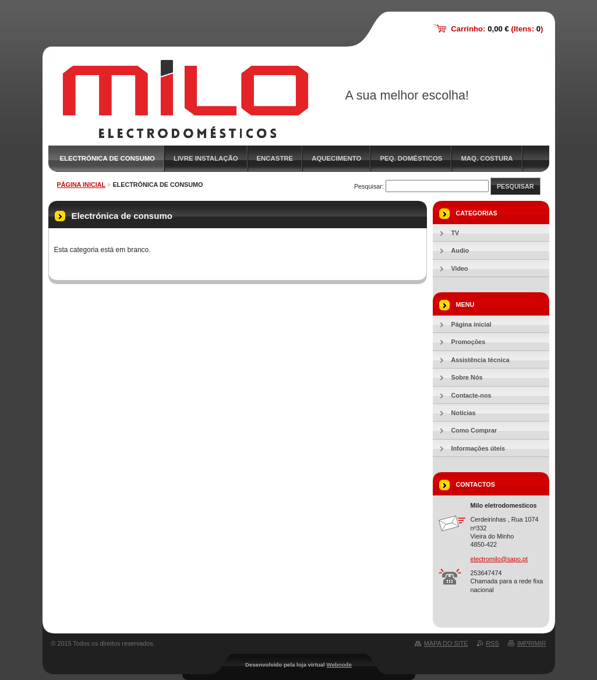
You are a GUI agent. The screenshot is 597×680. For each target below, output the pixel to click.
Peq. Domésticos (411, 158)
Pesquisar (515, 186)
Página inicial (81, 184)
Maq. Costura (487, 158)
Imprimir (531, 643)
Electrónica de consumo (107, 158)
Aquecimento (336, 158)
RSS (492, 643)
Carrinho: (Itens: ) (497, 28)
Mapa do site (446, 643)
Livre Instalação (206, 158)
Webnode (339, 664)
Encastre (275, 158)
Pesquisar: (369, 186)
